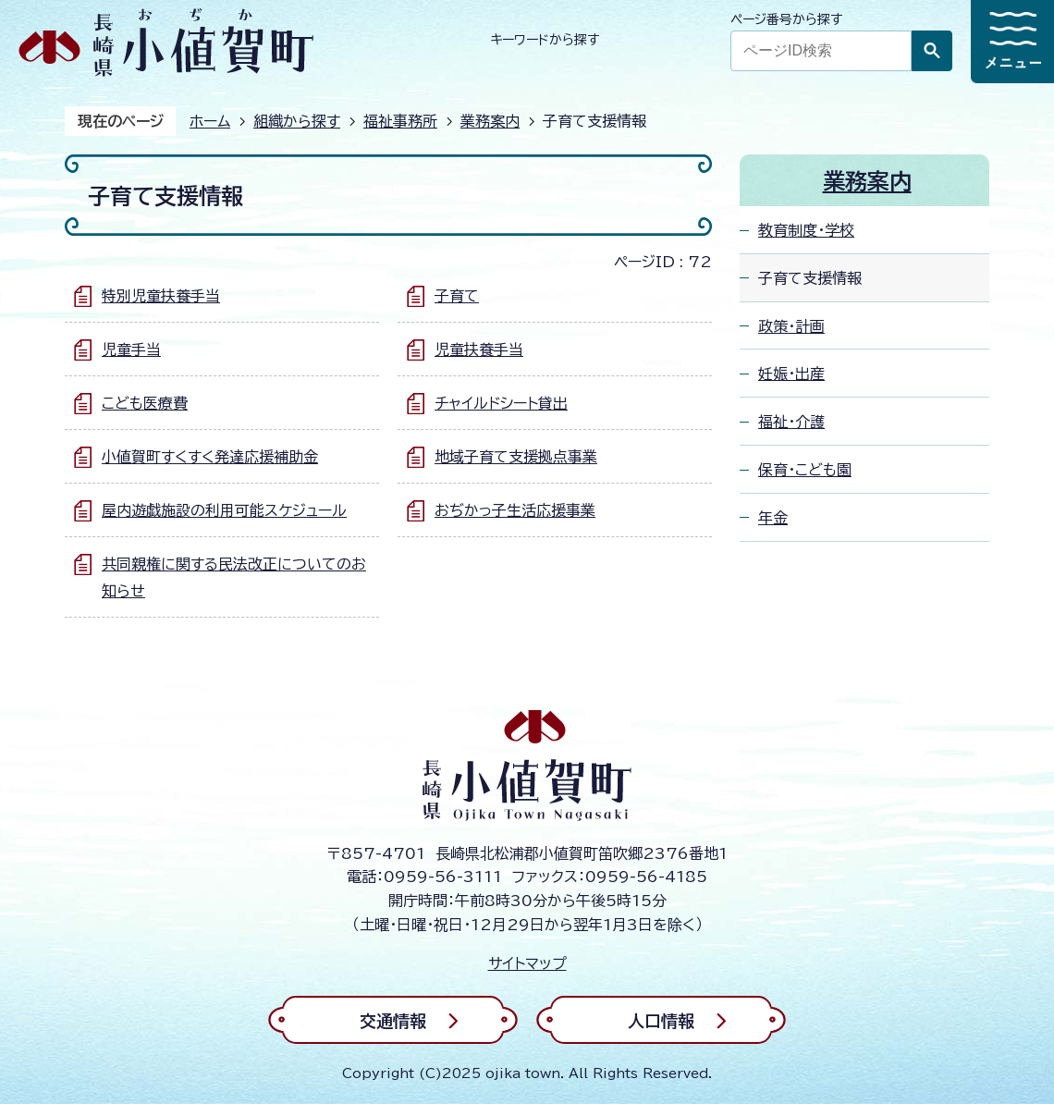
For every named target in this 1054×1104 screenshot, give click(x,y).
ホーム (210, 121)
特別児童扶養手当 (161, 295)
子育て (457, 295)
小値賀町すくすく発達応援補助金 (210, 456)
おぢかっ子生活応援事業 (515, 510)
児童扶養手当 (479, 349)
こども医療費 (145, 403)
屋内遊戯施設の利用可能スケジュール (224, 510)
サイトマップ (527, 963)
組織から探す (296, 121)
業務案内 (490, 121)
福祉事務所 (400, 121)
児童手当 (131, 349)
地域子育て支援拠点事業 (516, 456)
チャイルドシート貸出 (501, 403)
